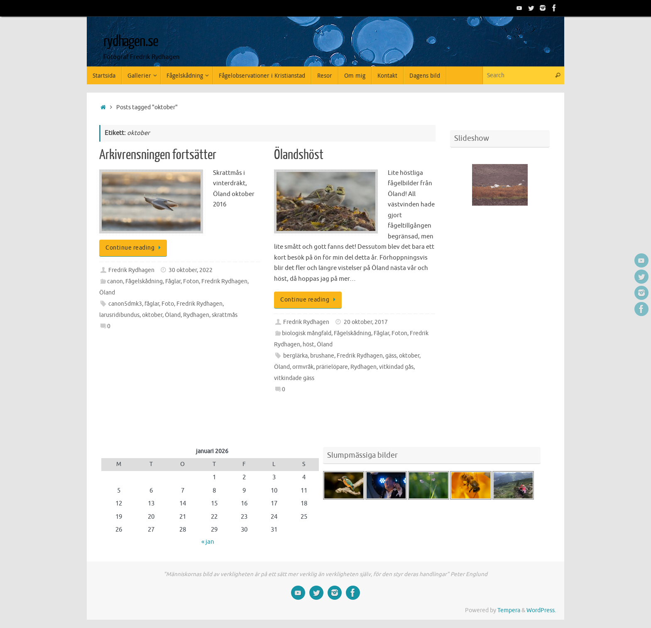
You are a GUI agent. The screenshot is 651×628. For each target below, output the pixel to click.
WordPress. (541, 610)
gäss (390, 355)
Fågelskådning (144, 281)
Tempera (508, 610)
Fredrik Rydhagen (131, 270)
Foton (191, 281)
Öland (107, 292)
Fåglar (173, 281)
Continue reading (134, 247)
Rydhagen (196, 315)
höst (308, 344)
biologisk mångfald (306, 333)
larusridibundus (119, 315)
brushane (322, 355)
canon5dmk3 (125, 303)
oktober (152, 315)
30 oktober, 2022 (191, 270)
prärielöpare (332, 366)
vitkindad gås (396, 366)
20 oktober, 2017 (366, 322)
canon (115, 281)
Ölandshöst (298, 154)
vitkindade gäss (294, 378)
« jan (207, 542)
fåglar (151, 303)
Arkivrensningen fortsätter (157, 154)
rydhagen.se (130, 41)
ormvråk (302, 366)
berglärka (295, 355)
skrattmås (224, 315)
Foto (168, 303)
